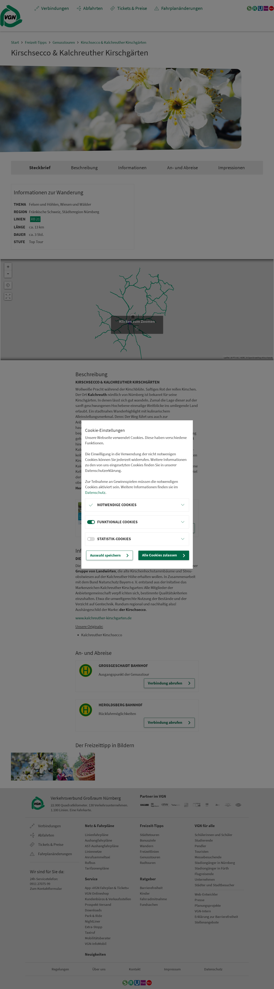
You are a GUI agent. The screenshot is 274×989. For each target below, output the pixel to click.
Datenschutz (95, 490)
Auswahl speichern (114, 555)
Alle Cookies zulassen (167, 555)
